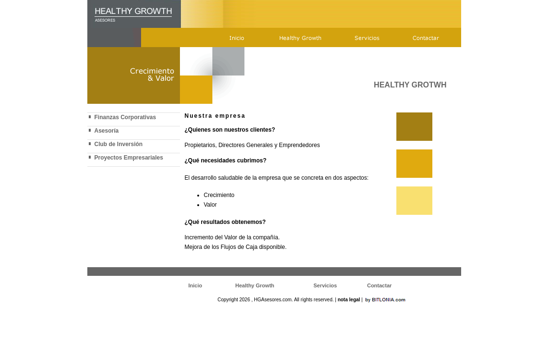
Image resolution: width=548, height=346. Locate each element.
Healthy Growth (254, 285)
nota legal (349, 299)
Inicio (196, 285)
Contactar (379, 285)
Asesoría (107, 130)
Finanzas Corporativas (125, 117)
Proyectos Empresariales (129, 157)
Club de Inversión (119, 144)
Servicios (325, 285)
